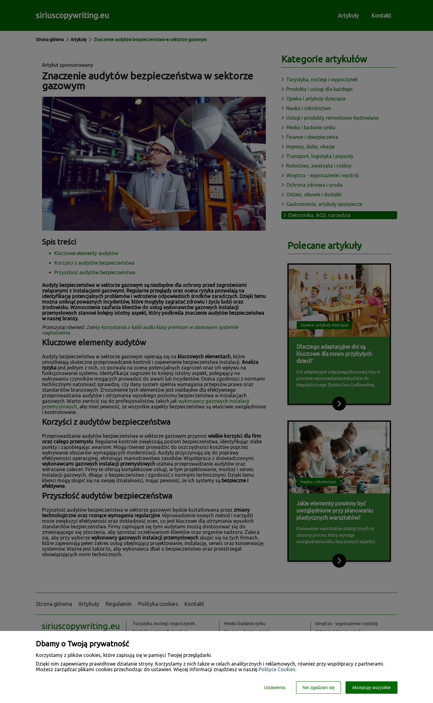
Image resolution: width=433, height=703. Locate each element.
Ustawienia (274, 687)
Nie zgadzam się (319, 687)
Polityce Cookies (277, 669)
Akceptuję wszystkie (371, 687)
